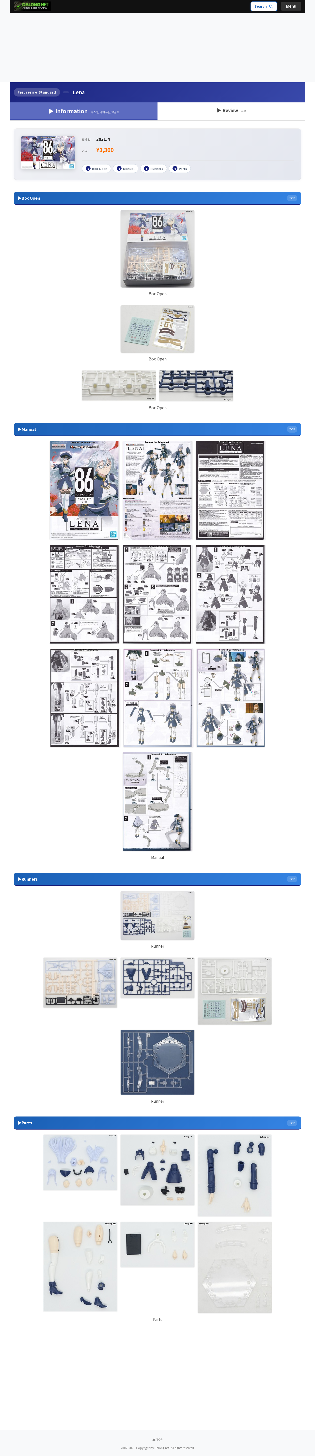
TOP (292, 198)
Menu (291, 6)
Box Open (96, 168)
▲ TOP (157, 1439)
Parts (180, 168)
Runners (153, 168)
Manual (126, 168)
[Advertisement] (157, 47)
